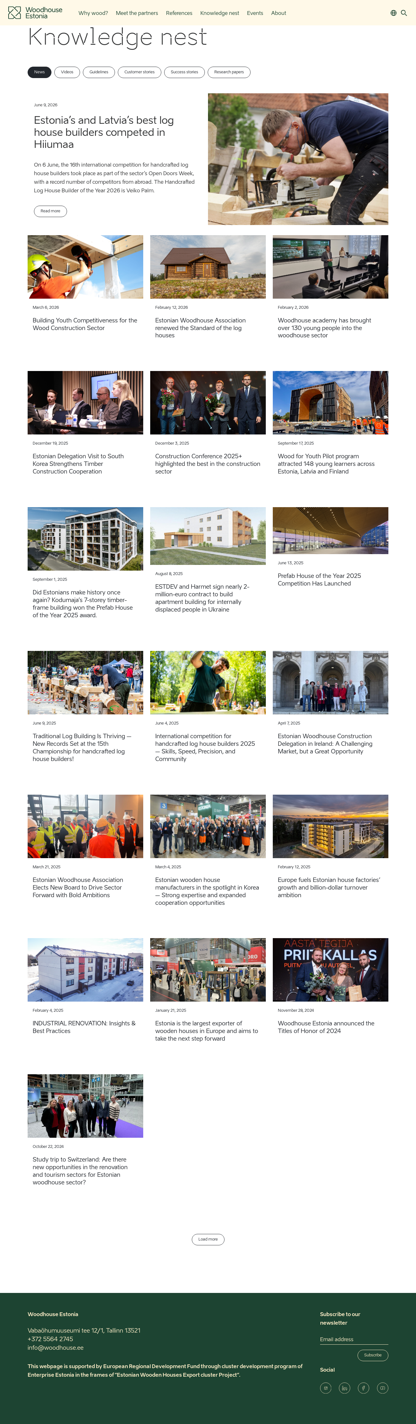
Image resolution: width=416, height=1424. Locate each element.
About (278, 13)
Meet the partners (137, 13)
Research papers (229, 72)
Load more (208, 1240)
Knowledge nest (219, 13)
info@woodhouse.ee (56, 1348)
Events (255, 13)
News (39, 72)
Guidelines (99, 72)
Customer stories (139, 72)
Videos (67, 72)
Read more (50, 211)
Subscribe (373, 1355)
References (179, 13)
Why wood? (93, 13)
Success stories (184, 72)
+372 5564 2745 (50, 1339)
